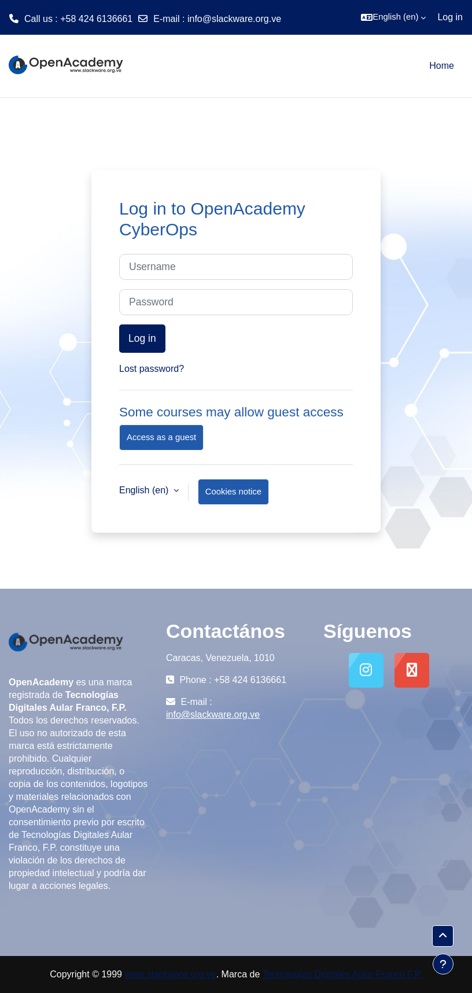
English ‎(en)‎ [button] (145, 490)
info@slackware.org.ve (234, 19)
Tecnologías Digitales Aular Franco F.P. (342, 974)
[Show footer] (443, 964)
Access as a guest (161, 437)
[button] (393, 17)
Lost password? (151, 369)
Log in (450, 17)
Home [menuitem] (441, 66)
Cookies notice (233, 491)
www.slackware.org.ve (170, 974)
